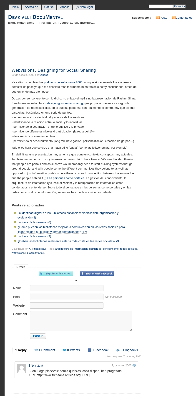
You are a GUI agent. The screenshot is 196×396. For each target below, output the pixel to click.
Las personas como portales (65, 178)
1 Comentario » (36, 252)
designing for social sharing (64, 103)
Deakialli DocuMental (35, 17)
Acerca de (31, 7)
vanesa (44, 74)
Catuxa (49, 7)
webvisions (18, 252)
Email (17, 297)
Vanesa (65, 7)
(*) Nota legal (84, 7)
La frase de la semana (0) (34, 222)
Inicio (15, 7)
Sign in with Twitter (56, 273)
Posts (163, 17)
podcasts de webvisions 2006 (63, 82)
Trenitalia (35, 365)
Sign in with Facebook (97, 273)
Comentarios (184, 17)
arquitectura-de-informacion (71, 248)
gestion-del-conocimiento (104, 248)
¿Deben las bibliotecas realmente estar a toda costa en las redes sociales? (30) (69, 241)
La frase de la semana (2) (34, 236)
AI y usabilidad (37, 248)
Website (19, 305)
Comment (20, 314)
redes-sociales (128, 248)
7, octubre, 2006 (121, 365)
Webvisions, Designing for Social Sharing (54, 70)
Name (17, 288)
